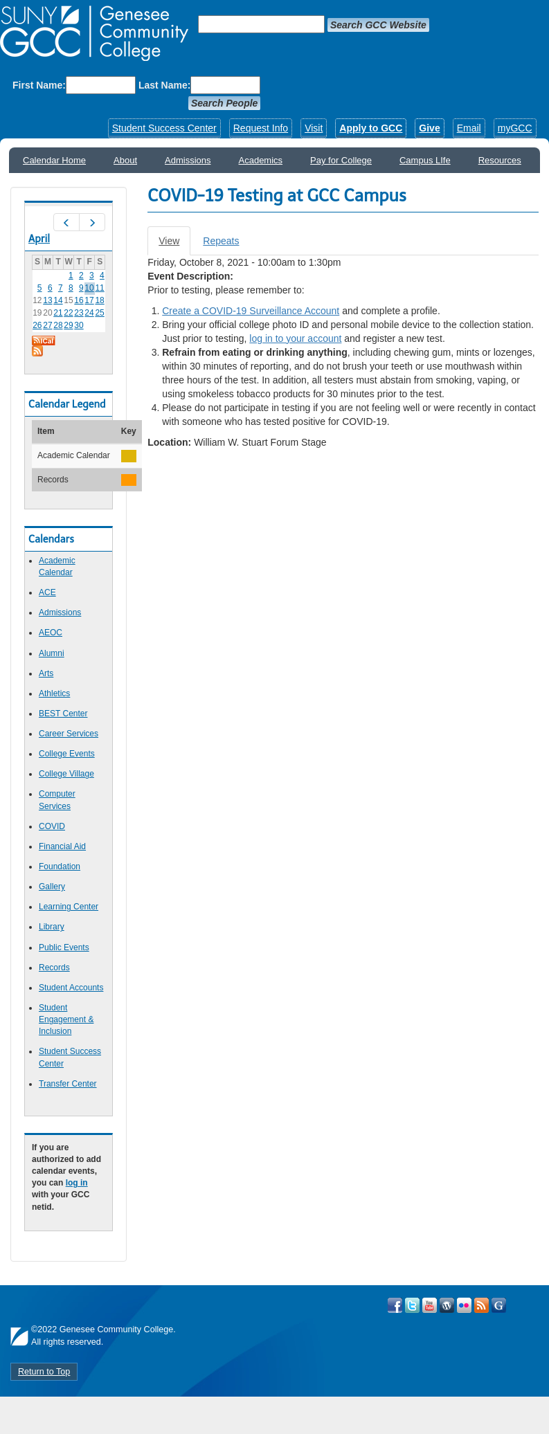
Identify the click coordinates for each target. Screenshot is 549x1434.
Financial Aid (62, 846)
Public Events (64, 947)
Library (51, 927)
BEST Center (63, 713)
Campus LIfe (425, 160)
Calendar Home (54, 160)
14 (57, 300)
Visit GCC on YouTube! (429, 1305)
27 (47, 325)
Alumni (51, 653)
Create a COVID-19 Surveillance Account (250, 310)
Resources (499, 160)
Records (54, 967)
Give (429, 128)
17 (88, 300)
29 (68, 325)
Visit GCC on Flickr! (464, 1305)
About (125, 160)
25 (99, 313)
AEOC (50, 632)
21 (57, 313)
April (39, 239)
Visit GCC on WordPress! (447, 1305)
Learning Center (68, 906)
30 (78, 325)
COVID (52, 826)
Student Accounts (71, 987)
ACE (47, 592)
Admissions (187, 160)
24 (88, 313)
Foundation (59, 866)
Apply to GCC (370, 128)
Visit (314, 128)
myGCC (515, 128)
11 (99, 288)
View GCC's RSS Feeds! (481, 1305)
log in (77, 1183)
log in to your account (295, 338)
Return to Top (44, 1372)
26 (37, 325)
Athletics (54, 693)
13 (47, 300)
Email (469, 128)
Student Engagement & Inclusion (66, 1019)
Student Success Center (164, 128)
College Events (67, 754)
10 (88, 288)
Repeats (221, 240)
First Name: (39, 85)
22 (68, 313)
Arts (46, 673)
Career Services (68, 733)
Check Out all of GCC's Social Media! (499, 1305)
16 (78, 300)
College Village (66, 774)
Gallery (52, 886)
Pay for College (341, 160)
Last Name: (164, 85)
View (174, 244)
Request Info (260, 128)
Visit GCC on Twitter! (412, 1305)
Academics (261, 160)
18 (99, 300)
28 (57, 325)
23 (78, 313)
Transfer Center (68, 1084)
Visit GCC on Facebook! (395, 1305)
